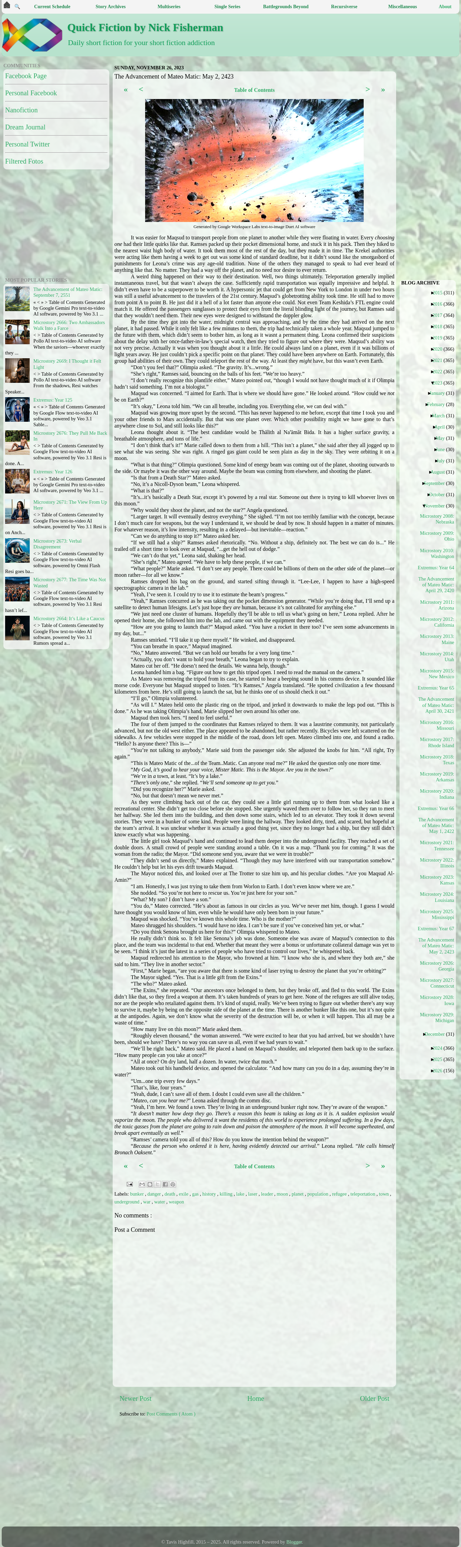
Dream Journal (25, 127)
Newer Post (136, 1398)
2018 (439, 326)
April (442, 427)
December (437, 1034)
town (384, 1194)
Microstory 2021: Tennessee (437, 845)
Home (255, 1398)
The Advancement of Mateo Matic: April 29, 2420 (436, 585)
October (439, 494)
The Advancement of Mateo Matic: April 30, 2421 (436, 705)
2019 (439, 337)
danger (155, 1194)
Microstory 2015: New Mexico (437, 673)
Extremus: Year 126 (52, 471)
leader (267, 1194)
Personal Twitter (27, 144)
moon (283, 1194)
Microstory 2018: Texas (437, 759)
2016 (439, 304)
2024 (439, 1048)
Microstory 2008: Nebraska (437, 519)
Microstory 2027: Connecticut (437, 983)
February (438, 404)
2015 (440, 292)
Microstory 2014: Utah (437, 656)
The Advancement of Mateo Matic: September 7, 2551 (67, 292)
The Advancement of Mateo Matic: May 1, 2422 (436, 825)
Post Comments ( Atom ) (170, 1414)
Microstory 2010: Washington (437, 553)
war (147, 1201)
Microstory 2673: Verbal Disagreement (57, 543)
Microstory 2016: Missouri (437, 725)
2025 (439, 1059)
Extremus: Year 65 (438, 688)
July (443, 460)
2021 (439, 360)
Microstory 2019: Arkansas (437, 776)
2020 (439, 349)
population (318, 1194)
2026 (439, 1070)
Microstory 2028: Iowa (437, 1000)
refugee (340, 1194)
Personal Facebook (31, 93)
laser (253, 1194)
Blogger (294, 1542)
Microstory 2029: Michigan (437, 1017)
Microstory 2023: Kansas (437, 880)
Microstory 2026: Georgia (437, 966)
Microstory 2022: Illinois (437, 862)
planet (298, 1194)
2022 (439, 371)
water (160, 1201)
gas (196, 1194)
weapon (176, 1201)
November (437, 505)
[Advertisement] (192, 1475)
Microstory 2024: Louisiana (437, 897)
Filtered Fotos (24, 161)
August (440, 472)
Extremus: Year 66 (438, 808)
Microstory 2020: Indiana (437, 793)
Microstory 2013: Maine (437, 639)
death (171, 1194)
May (443, 438)
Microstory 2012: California (437, 622)
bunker (137, 1194)
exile (184, 1194)
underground (127, 1201)
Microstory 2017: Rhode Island (437, 742)
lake (241, 1194)
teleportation (363, 1194)
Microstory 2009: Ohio (437, 536)
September (437, 483)
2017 (439, 315)
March (441, 415)
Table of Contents (254, 90)
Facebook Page (26, 76)
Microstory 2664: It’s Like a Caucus (68, 618)
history (209, 1194)
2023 (439, 383)
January (440, 393)
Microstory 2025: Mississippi (437, 914)
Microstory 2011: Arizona (437, 605)
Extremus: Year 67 (438, 928)
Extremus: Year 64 (438, 567)
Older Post (374, 1398)
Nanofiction (21, 110)
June (443, 449)
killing (227, 1194)
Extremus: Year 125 (52, 400)
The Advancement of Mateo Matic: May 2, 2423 (436, 945)
